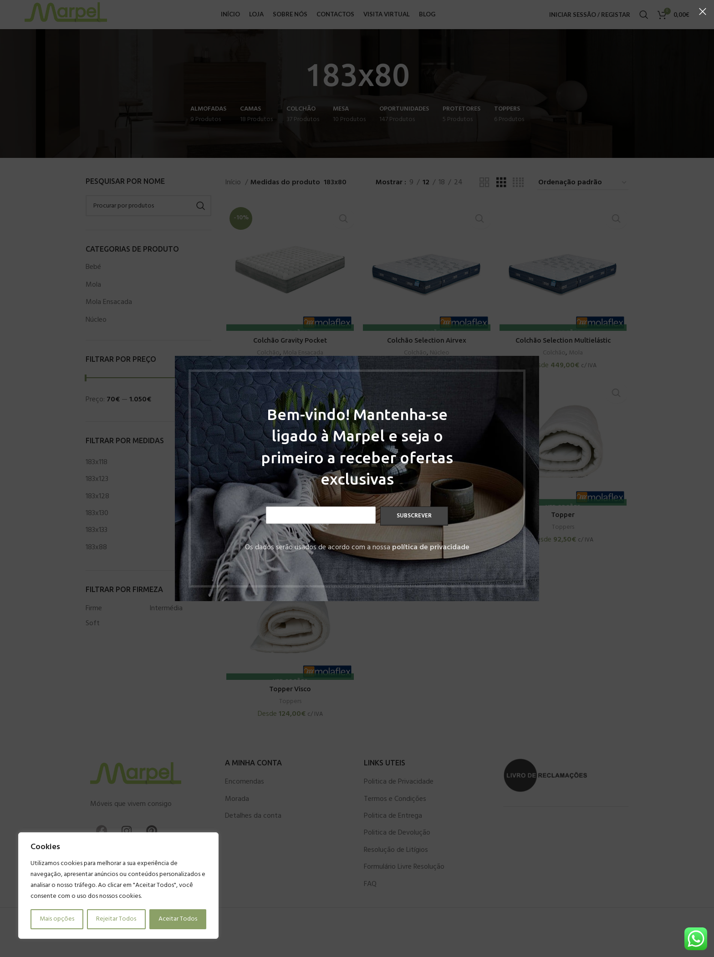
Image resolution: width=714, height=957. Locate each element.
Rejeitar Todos (116, 919)
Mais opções (57, 919)
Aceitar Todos (177, 919)
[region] (118, 885)
